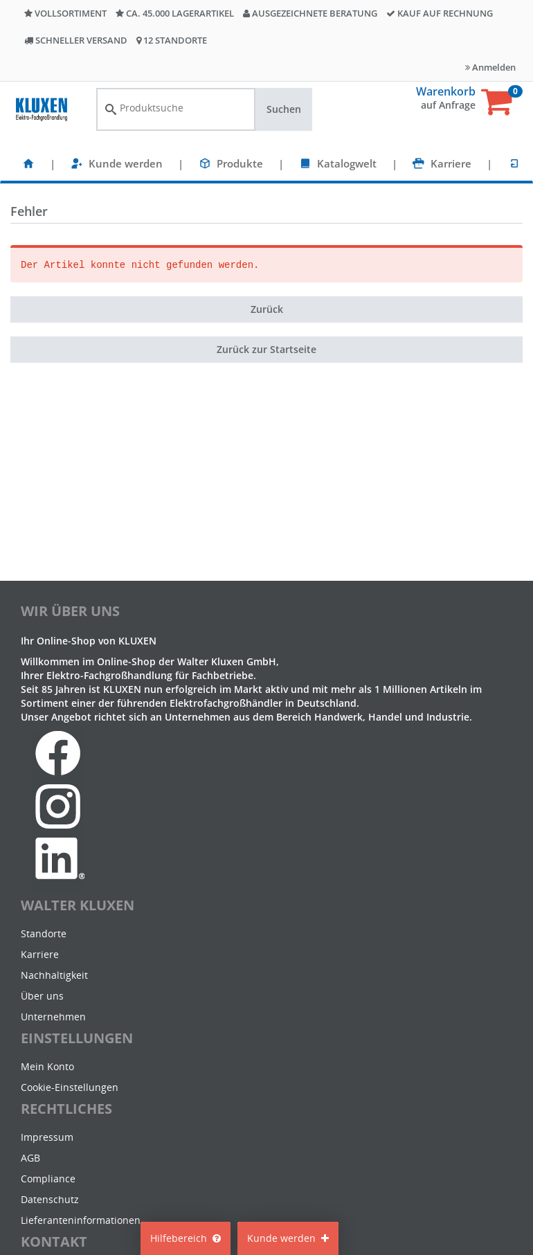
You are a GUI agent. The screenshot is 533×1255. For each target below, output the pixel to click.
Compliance (48, 1178)
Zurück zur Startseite (266, 349)
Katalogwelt (347, 163)
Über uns (42, 995)
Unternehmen (53, 1016)
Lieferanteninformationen (81, 1220)
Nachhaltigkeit (54, 975)
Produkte (240, 163)
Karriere (451, 163)
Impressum (47, 1137)
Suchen (283, 109)
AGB (30, 1157)
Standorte (43, 933)
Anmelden (490, 67)
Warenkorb (446, 91)
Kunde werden (126, 163)
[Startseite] (28, 163)
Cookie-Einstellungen (69, 1087)
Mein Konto (47, 1066)
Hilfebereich (185, 1238)
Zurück (267, 309)
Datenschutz (50, 1199)
